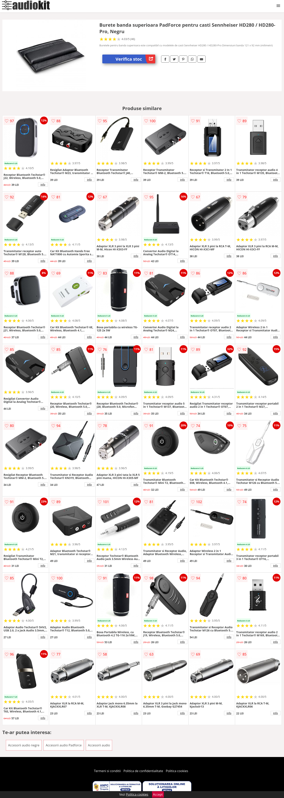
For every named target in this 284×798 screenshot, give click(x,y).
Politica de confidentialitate (143, 771)
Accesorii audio (99, 745)
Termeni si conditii (107, 771)
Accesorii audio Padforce (64, 745)
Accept (158, 794)
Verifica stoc (135, 59)
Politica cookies (177, 771)
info (43, 184)
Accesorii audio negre (23, 745)
